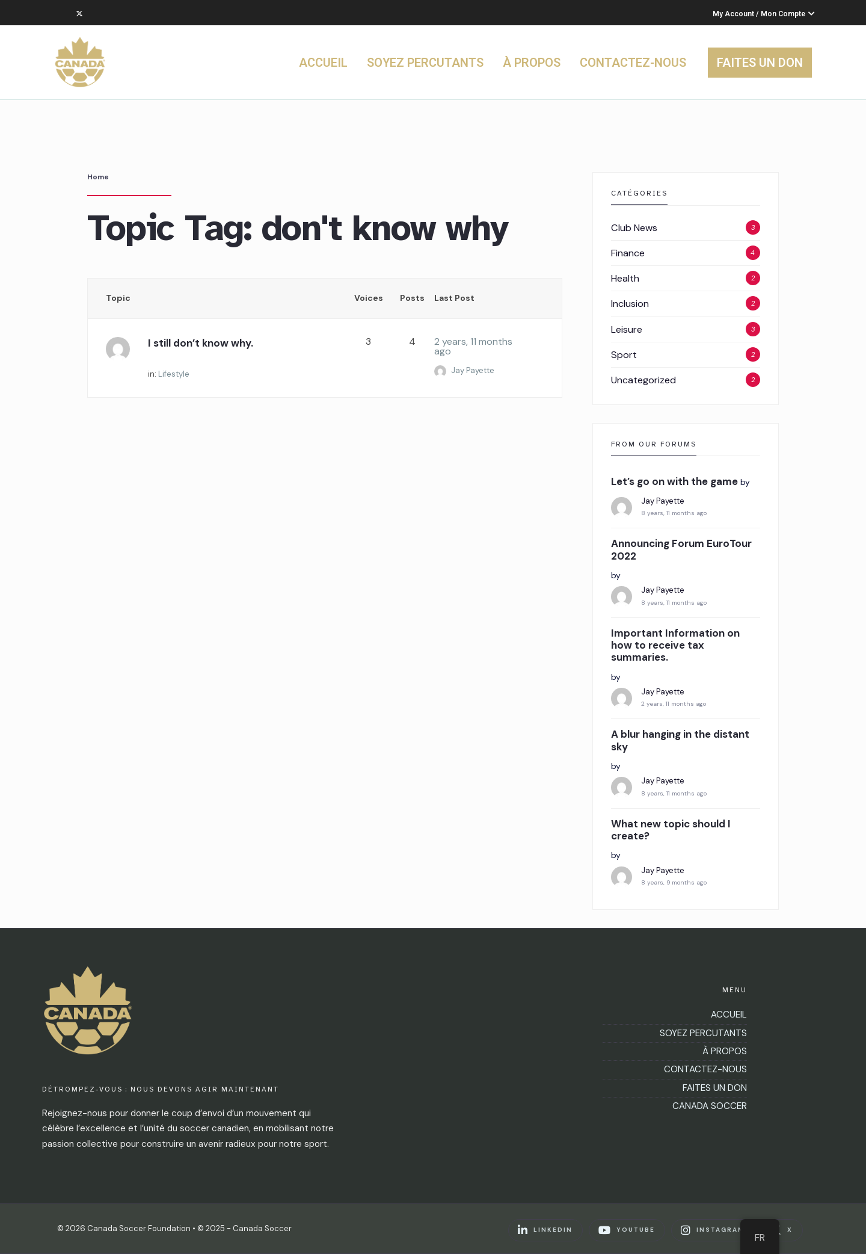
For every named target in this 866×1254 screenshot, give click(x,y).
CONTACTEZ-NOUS (633, 62)
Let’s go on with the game (674, 481)
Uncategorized (643, 380)
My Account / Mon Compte (764, 14)
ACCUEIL (323, 62)
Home (98, 177)
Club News (634, 227)
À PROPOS (531, 62)
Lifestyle (173, 374)
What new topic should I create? (671, 830)
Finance (628, 253)
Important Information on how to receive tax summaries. (675, 645)
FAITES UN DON (760, 62)
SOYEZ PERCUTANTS (425, 62)
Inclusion (630, 303)
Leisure (626, 329)
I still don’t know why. (200, 343)
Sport (624, 354)
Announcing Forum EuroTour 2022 (681, 549)
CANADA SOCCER (709, 1106)
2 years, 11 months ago (473, 346)
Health (625, 278)
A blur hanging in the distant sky (680, 740)
